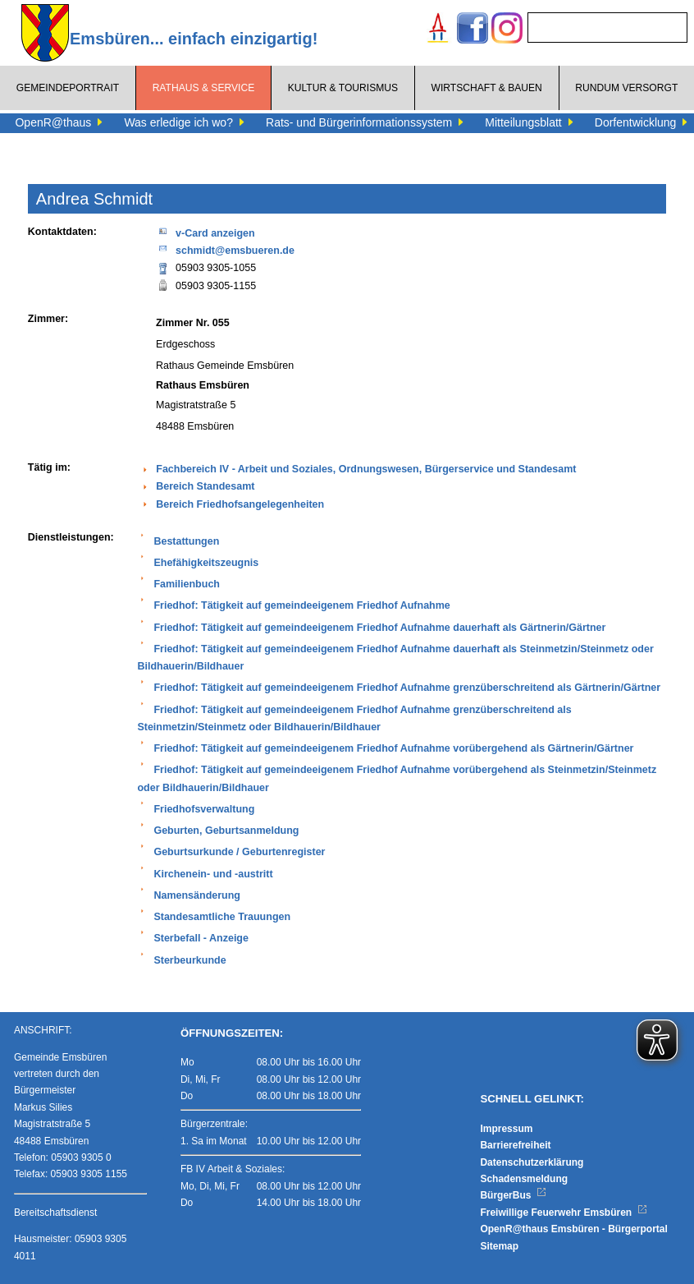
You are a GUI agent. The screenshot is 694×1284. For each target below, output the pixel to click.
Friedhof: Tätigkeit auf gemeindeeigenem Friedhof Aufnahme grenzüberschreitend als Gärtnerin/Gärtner (406, 687)
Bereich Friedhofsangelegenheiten (240, 504)
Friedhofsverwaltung (203, 809)
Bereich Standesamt (205, 486)
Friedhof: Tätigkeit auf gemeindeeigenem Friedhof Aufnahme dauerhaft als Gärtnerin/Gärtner (379, 627)
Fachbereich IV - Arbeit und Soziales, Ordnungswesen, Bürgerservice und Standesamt (366, 469)
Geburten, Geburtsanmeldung (226, 830)
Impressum (506, 1128)
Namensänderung (196, 895)
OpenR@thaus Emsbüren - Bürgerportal (573, 1229)
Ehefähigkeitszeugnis (205, 562)
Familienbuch (186, 584)
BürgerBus (513, 1195)
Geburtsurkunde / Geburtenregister (239, 852)
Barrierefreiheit (515, 1145)
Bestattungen (186, 541)
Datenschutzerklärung (531, 1162)
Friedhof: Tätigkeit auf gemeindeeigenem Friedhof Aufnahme (301, 605)
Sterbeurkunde (189, 960)
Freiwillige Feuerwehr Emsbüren (563, 1212)
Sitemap (499, 1246)
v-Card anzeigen (205, 232)
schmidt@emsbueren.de (225, 249)
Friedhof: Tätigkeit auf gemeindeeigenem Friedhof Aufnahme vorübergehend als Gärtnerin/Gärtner (393, 748)
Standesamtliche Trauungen (221, 917)
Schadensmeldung (524, 1179)
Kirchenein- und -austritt (212, 874)
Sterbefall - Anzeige (201, 938)
